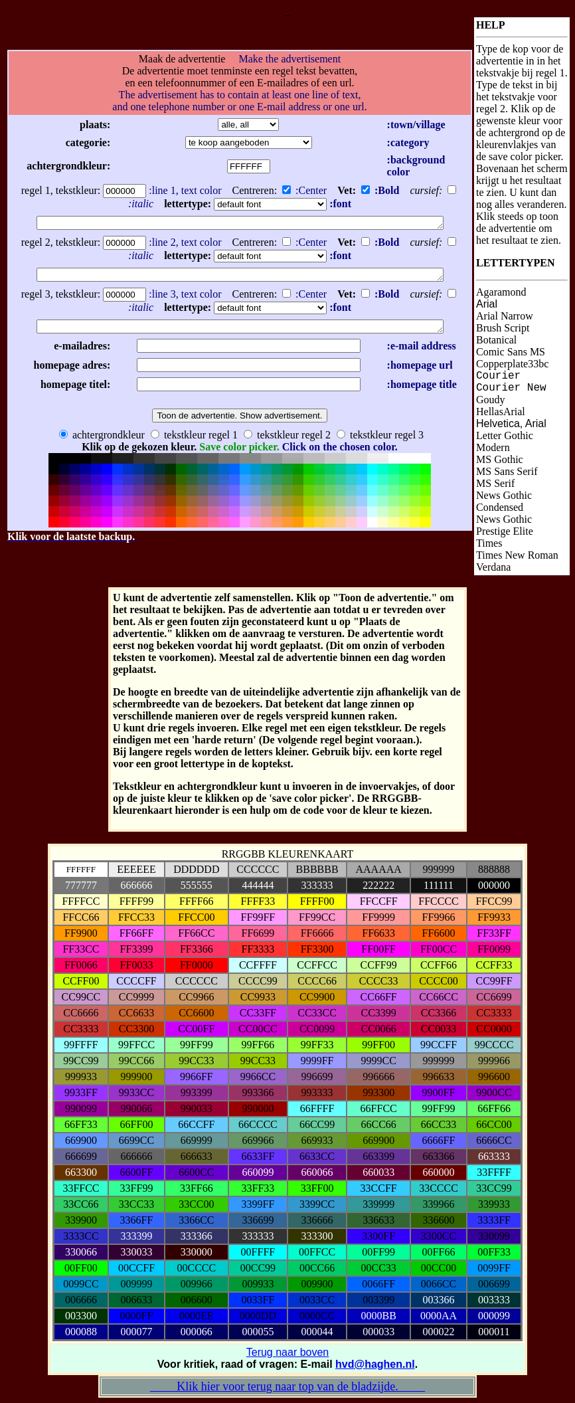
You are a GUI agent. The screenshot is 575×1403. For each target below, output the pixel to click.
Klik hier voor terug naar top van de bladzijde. (287, 1386)
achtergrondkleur (102, 438)
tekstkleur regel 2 (287, 438)
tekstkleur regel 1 (194, 438)
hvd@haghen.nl (375, 1364)
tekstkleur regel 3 (380, 438)
